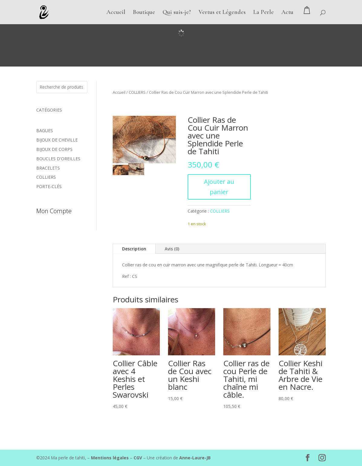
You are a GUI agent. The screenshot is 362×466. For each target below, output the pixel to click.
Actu (287, 13)
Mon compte (54, 211)
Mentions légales (110, 458)
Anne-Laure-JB (195, 458)
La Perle (263, 13)
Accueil (115, 13)
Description (134, 249)
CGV (137, 458)
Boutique (144, 13)
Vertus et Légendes (222, 13)
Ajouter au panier (219, 187)
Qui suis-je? (177, 13)
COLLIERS (137, 92)
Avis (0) (172, 249)
